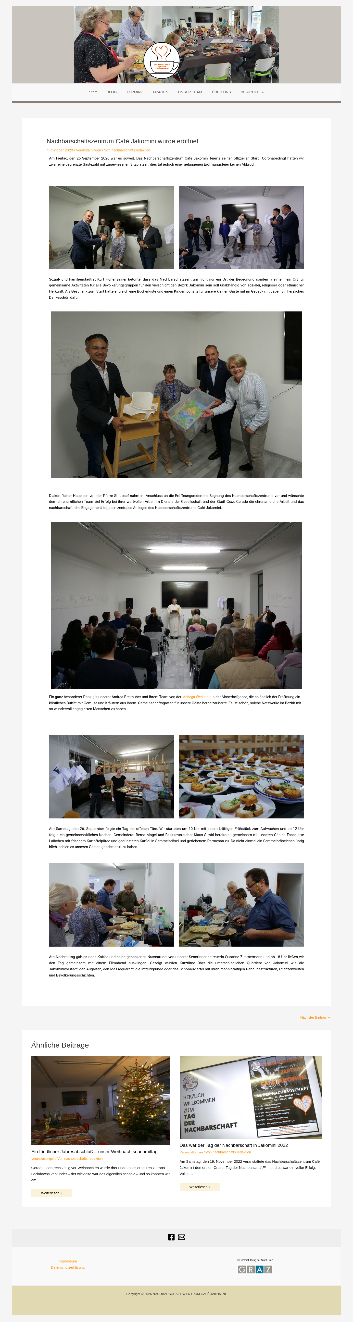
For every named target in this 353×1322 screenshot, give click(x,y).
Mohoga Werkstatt (197, 697)
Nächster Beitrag (314, 1018)
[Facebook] (171, 1237)
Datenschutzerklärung (68, 1268)
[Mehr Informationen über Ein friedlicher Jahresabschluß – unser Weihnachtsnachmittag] (100, 1101)
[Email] (181, 1237)
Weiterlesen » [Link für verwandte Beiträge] (52, 1193)
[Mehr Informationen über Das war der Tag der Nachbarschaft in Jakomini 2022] (251, 1097)
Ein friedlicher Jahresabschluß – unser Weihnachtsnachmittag (98, 1152)
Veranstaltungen (89, 150)
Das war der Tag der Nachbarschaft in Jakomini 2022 (237, 1145)
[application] (254, 92)
